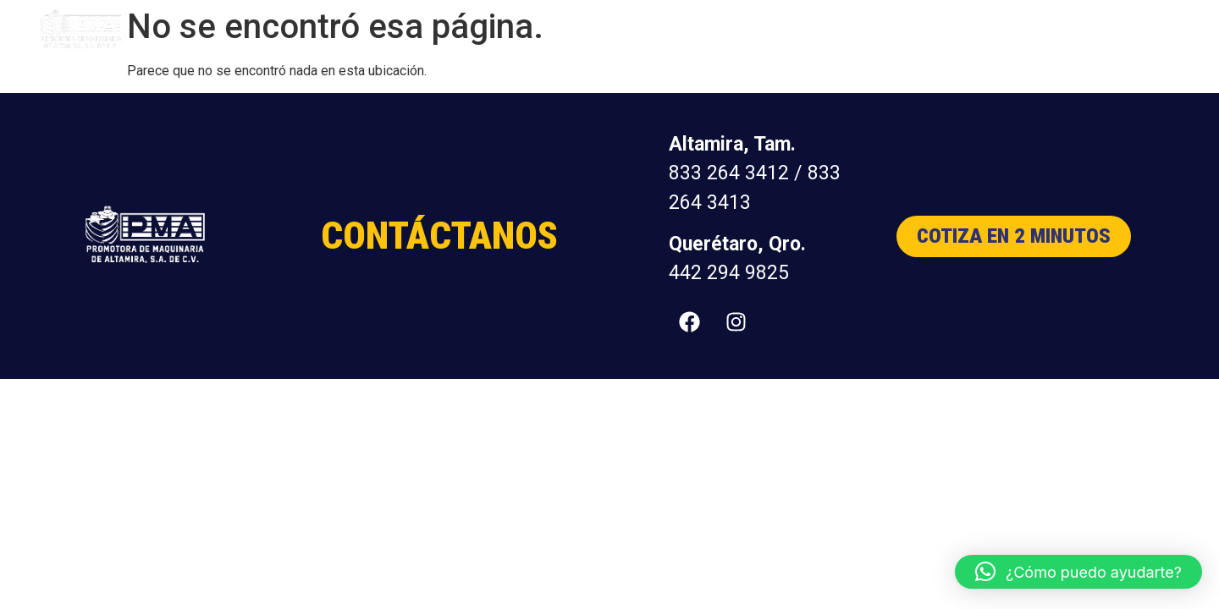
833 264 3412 (729, 173)
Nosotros (926, 30)
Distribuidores (1022, 30)
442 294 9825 (729, 272)
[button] (1078, 572)
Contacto (1117, 30)
